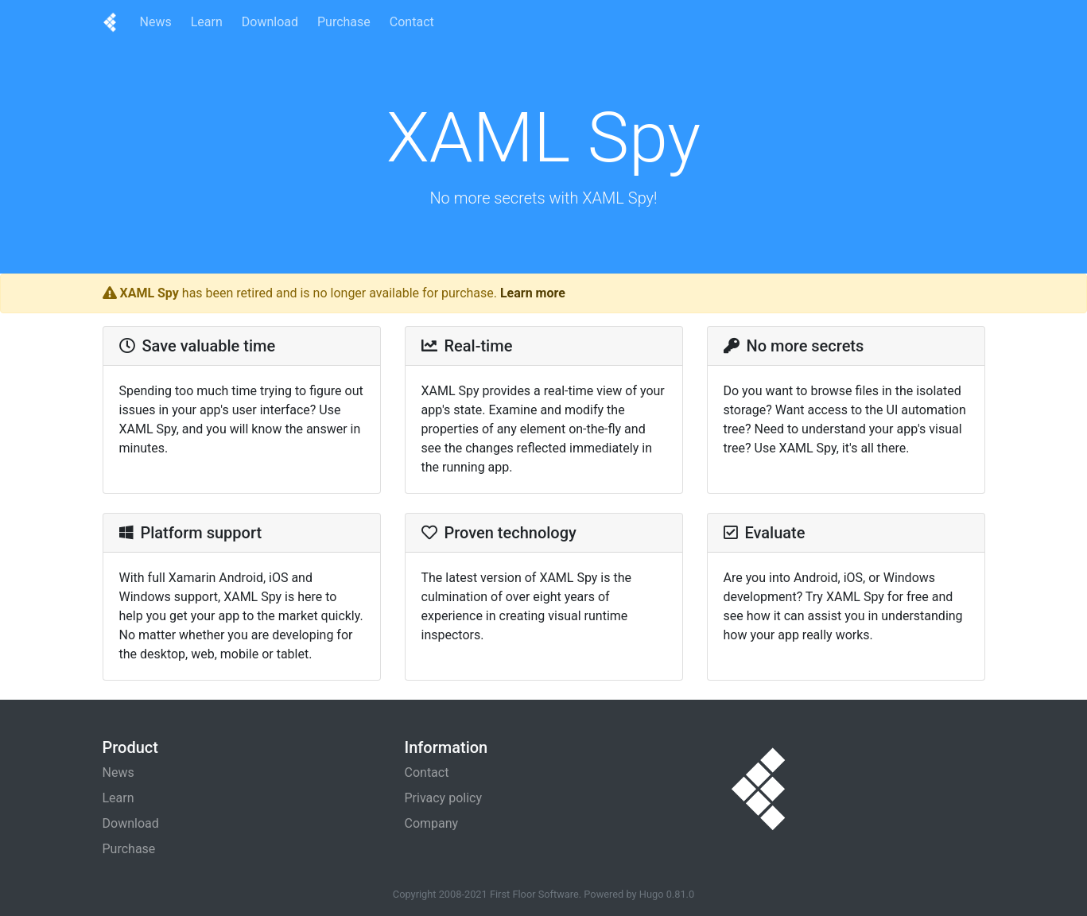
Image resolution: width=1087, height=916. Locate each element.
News (156, 21)
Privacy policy (444, 797)
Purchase (344, 21)
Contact (412, 21)
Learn (207, 21)
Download (270, 21)
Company (432, 823)
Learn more (532, 293)
